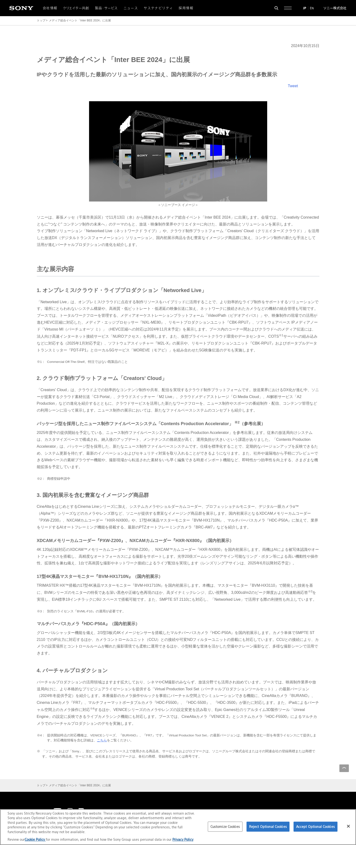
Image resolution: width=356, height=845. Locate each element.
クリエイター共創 (76, 8)
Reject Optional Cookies (268, 827)
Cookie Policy (35, 839)
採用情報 (186, 8)
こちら (102, 740)
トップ (41, 20)
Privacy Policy (182, 839)
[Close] (348, 826)
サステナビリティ (158, 8)
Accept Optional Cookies (315, 827)
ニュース (130, 8)
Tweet (293, 86)
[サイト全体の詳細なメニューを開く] (288, 8)
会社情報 (50, 8)
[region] (178, 827)
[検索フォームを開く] (276, 8)
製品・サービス (106, 8)
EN (312, 8)
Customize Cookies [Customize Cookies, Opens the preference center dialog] (225, 827)
